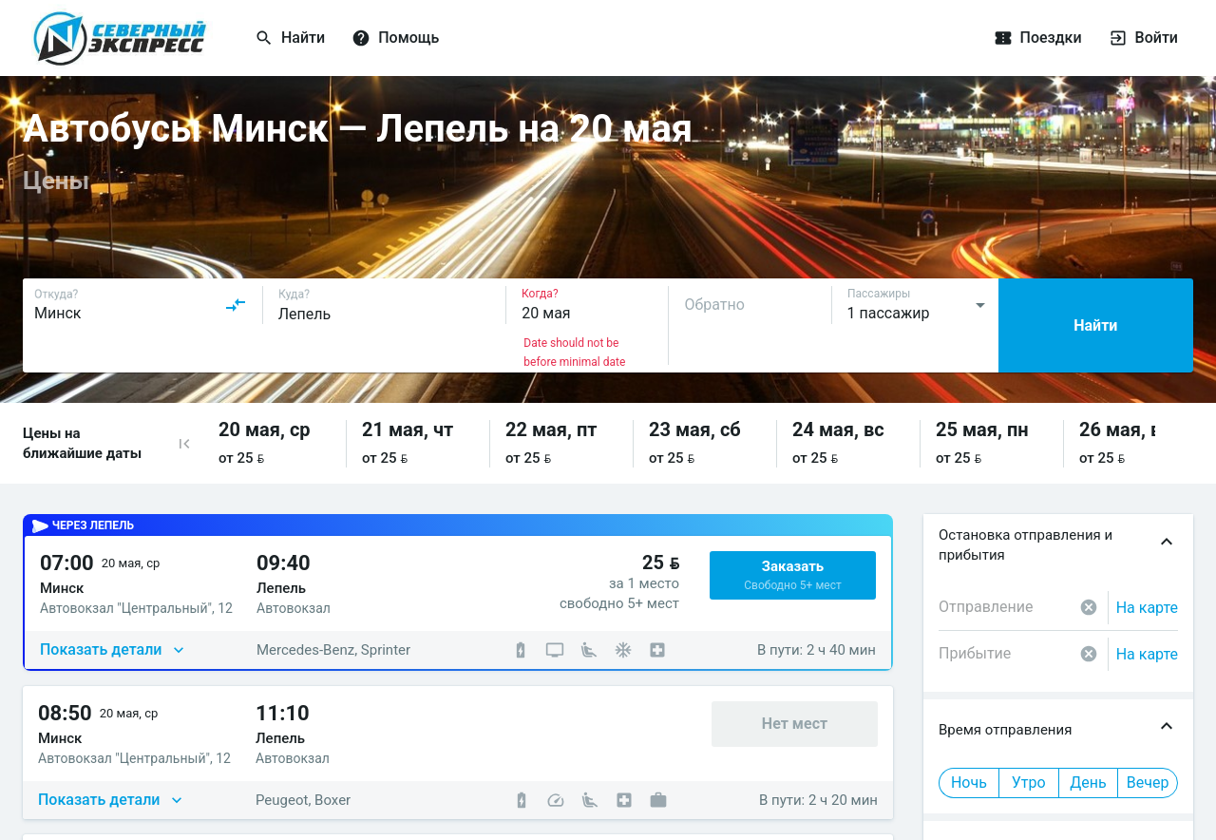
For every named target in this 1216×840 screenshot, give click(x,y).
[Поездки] (1064, 38)
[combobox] (140, 305)
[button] (184, 443)
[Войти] (1109, 38)
